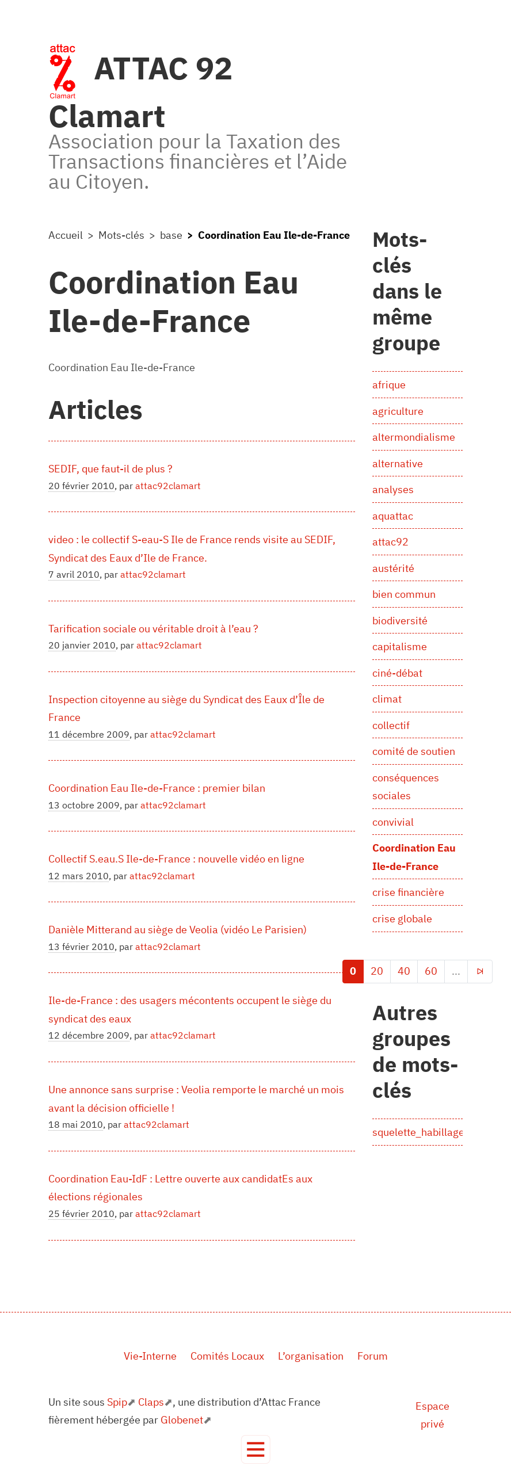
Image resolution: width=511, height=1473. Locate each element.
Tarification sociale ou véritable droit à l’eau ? (153, 628)
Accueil (65, 235)
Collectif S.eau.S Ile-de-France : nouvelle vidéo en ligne (176, 858)
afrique (389, 384)
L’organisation (311, 1356)
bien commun (404, 594)
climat (387, 698)
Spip (117, 1402)
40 (404, 971)
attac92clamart (168, 485)
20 (377, 971)
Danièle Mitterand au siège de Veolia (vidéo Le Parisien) (177, 929)
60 (431, 971)
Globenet (182, 1419)
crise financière (408, 892)
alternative (397, 463)
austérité (393, 568)
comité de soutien (413, 751)
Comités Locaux (227, 1356)
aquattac (392, 515)
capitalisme (399, 646)
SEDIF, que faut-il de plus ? (110, 468)
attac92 (390, 541)
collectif (391, 725)
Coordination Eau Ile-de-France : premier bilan (156, 788)
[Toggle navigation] (255, 1449)
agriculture (398, 411)
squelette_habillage (418, 1132)
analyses (393, 489)
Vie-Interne (150, 1356)
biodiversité (400, 620)
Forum (372, 1356)
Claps (151, 1402)
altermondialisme (413, 437)
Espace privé (432, 1415)
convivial (393, 822)
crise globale (402, 918)
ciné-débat (397, 673)
